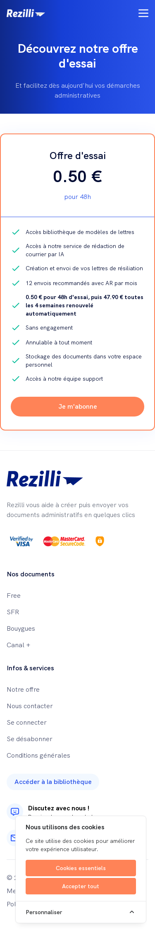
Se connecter (27, 722)
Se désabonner (29, 739)
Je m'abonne (77, 406)
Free (14, 595)
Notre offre (23, 689)
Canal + (19, 645)
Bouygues (21, 628)
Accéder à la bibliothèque (53, 781)
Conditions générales (38, 755)
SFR (13, 612)
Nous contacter (30, 706)
